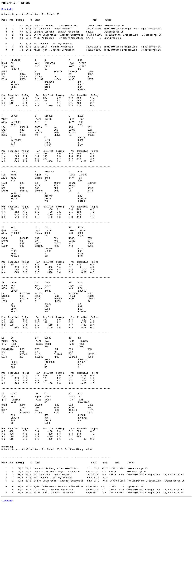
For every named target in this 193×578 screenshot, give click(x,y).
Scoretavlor (7, 9)
